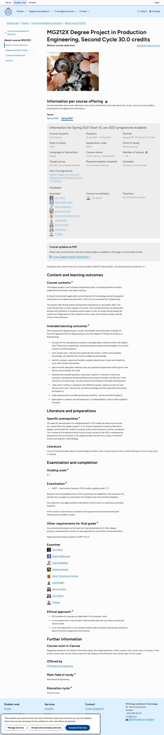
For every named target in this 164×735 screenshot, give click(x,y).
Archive (9, 60)
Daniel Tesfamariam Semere (65, 576)
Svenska (156, 11)
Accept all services (78, 727)
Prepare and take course (17, 50)
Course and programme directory (47, 23)
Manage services (16, 727)
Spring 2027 (67, 118)
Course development (15, 55)
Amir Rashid (57, 595)
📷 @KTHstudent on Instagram (140, 719)
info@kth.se (131, 716)
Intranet (32, 2)
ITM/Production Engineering (60, 666)
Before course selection (17, 45)
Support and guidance (14, 714)
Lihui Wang (57, 549)
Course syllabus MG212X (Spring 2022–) (71, 257)
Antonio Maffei (59, 589)
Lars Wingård (58, 582)
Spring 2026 (52, 118)
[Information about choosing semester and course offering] (106, 102)
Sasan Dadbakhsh (60, 562)
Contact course (92, 714)
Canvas (48, 714)
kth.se (8, 2)
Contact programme (94, 708)
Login (156, 2)
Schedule (49, 708)
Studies (25, 23)
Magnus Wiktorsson (61, 556)
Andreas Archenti (60, 569)
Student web (20, 2)
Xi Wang (56, 602)
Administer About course (148, 45)
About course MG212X (75, 23)
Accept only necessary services (46, 727)
